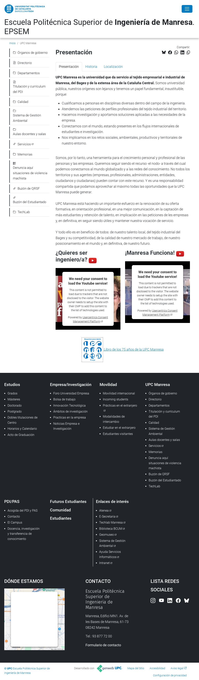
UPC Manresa (157, 384)
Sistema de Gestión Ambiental (27, 116)
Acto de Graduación (21, 435)
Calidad (20, 102)
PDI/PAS (11, 501)
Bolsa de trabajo (64, 399)
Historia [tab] (91, 67)
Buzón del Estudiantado (29, 200)
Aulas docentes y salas (29, 132)
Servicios (22, 144)
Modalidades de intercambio (114, 419)
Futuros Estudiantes (68, 501)
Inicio (12, 43)
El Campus (15, 522)
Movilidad (108, 384)
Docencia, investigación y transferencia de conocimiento (24, 534)
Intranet (104, 563)
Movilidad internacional (119, 393)
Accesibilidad (157, 668)
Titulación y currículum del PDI (29, 87)
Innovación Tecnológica (69, 405)
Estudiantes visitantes (118, 434)
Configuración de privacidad (170, 675)
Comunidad (60, 510)
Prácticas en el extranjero (120, 405)
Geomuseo (106, 534)
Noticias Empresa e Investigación (66, 426)
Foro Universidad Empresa (71, 393)
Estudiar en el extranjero (119, 428)
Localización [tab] (113, 67)
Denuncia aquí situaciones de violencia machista (30, 171)
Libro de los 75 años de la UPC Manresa (133, 349)
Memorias (22, 154)
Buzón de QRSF (26, 188)
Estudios (12, 384)
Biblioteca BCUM (110, 528)
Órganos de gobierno (30, 53)
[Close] (187, 9)
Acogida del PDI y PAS (22, 510)
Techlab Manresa (111, 522)
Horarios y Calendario (22, 428)
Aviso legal (177, 668)
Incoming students (115, 399)
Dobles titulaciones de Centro (22, 420)
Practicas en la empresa (69, 417)
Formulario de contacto (103, 645)
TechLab (21, 212)
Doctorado (15, 405)
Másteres (14, 399)
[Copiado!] (188, 52)
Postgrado (15, 411)
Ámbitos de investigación (70, 411)
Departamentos (26, 73)
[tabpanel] (123, 218)
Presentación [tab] (69, 67)
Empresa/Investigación (70, 384)
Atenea (104, 510)
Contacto (14, 516)
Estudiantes (60, 518)
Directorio (22, 63)
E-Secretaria (107, 516)
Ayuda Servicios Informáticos (110, 554)
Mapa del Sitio (135, 668)
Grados (12, 393)
